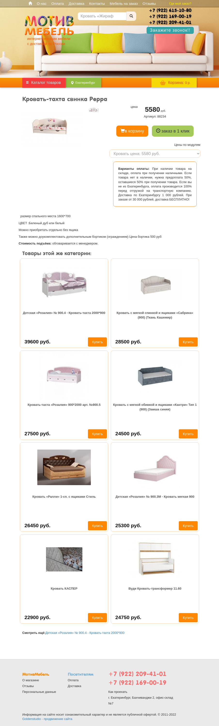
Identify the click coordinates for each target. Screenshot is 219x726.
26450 (37, 525)
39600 (37, 341)
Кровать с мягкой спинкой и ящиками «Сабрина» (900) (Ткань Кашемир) (155, 315)
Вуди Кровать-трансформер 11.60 (154, 588)
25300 (128, 525)
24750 (128, 617)
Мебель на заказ (124, 3)
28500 (128, 341)
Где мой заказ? (180, 3)
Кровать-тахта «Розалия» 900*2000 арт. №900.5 (64, 405)
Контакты (97, 3)
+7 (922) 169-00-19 (137, 682)
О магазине (30, 680)
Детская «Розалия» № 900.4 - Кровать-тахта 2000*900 (64, 313)
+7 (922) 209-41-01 (137, 673)
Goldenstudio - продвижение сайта (47, 719)
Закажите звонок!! (170, 30)
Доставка (76, 3)
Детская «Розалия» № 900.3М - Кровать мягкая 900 (155, 496)
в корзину (132, 130)
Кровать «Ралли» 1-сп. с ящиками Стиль (64, 496)
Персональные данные (39, 692)
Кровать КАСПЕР (64, 588)
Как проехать (117, 692)
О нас (42, 3)
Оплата (57, 3)
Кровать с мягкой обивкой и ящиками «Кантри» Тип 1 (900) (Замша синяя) (155, 407)
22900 (37, 617)
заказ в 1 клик (173, 130)
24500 (128, 433)
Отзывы (149, 3)
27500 (37, 433)
